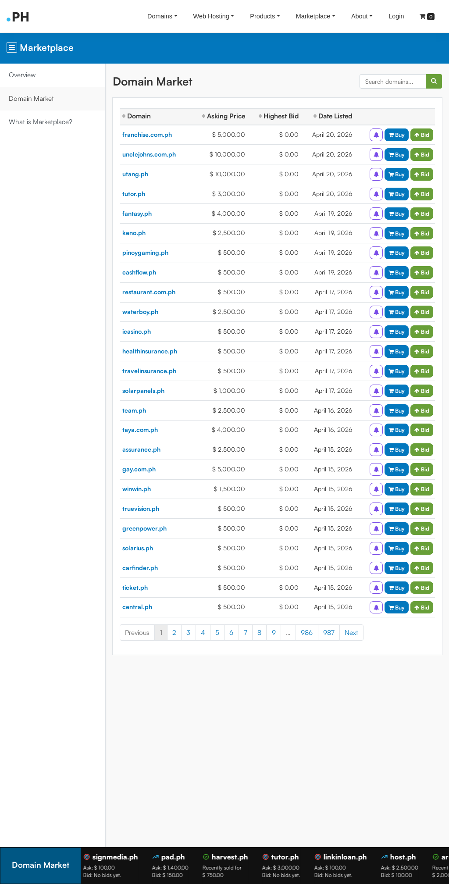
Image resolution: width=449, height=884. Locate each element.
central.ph (137, 606)
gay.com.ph (139, 469)
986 (307, 632)
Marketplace (313, 16)
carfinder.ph (140, 567)
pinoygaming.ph (145, 252)
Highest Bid (279, 116)
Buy (396, 134)
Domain (136, 116)
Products (262, 16)
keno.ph (134, 232)
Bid (421, 134)
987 (329, 632)
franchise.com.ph (147, 134)
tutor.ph (133, 193)
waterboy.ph (140, 311)
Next (351, 632)
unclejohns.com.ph (149, 154)
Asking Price (223, 116)
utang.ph (135, 174)
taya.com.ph (140, 429)
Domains (159, 16)
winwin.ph (136, 488)
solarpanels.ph (143, 390)
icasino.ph (136, 331)
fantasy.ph (137, 213)
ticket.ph (135, 587)
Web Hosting (211, 16)
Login (396, 16)
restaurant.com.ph (148, 292)
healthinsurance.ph (149, 351)
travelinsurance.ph (149, 370)
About (359, 16)
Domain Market (31, 98)
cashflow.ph (139, 272)
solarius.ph (137, 548)
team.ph (134, 410)
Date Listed (333, 116)
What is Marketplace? (40, 122)
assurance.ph (141, 449)
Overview (22, 75)
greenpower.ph (144, 528)
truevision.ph (140, 508)
